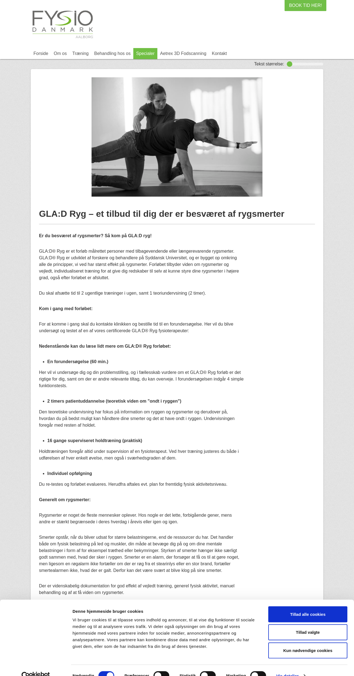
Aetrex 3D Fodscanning (183, 53)
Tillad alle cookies (308, 603)
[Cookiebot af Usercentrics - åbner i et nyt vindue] (36, 665)
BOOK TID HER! (305, 5)
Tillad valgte (308, 621)
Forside (40, 53)
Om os (60, 53)
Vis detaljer (287, 665)
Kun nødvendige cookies (307, 639)
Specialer (145, 53)
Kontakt (219, 53)
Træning (80, 53)
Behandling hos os (112, 53)
